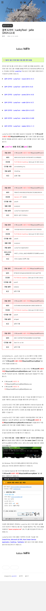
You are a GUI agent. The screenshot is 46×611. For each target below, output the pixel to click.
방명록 (30, 17)
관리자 (21, 606)
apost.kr (14, 606)
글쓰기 (27, 606)
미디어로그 (21, 17)
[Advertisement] (23, 575)
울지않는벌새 (23, 10)
